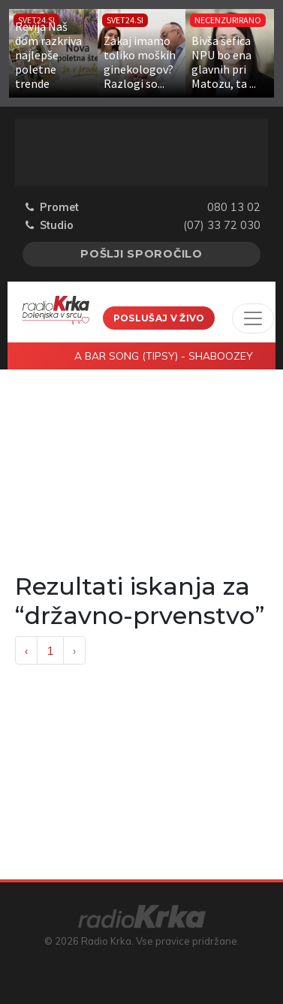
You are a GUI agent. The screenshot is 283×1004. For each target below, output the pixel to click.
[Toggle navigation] (253, 318)
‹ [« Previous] (26, 650)
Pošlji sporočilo (141, 254)
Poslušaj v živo (159, 318)
